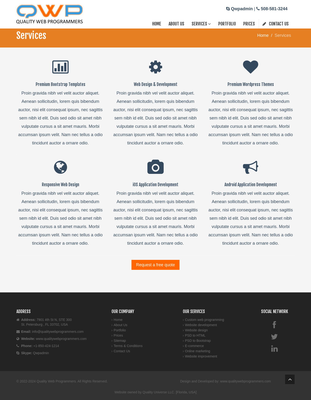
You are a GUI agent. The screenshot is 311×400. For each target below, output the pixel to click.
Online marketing (197, 351)
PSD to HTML (195, 335)
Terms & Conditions (128, 346)
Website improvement (201, 356)
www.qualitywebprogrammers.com (245, 381)
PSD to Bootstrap (198, 341)
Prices (249, 23)
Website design (196, 330)
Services (201, 23)
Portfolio (227, 23)
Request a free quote (155, 264)
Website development (201, 325)
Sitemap (120, 341)
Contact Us (275, 23)
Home (156, 23)
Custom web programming (204, 320)
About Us (176, 23)
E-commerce (194, 346)
